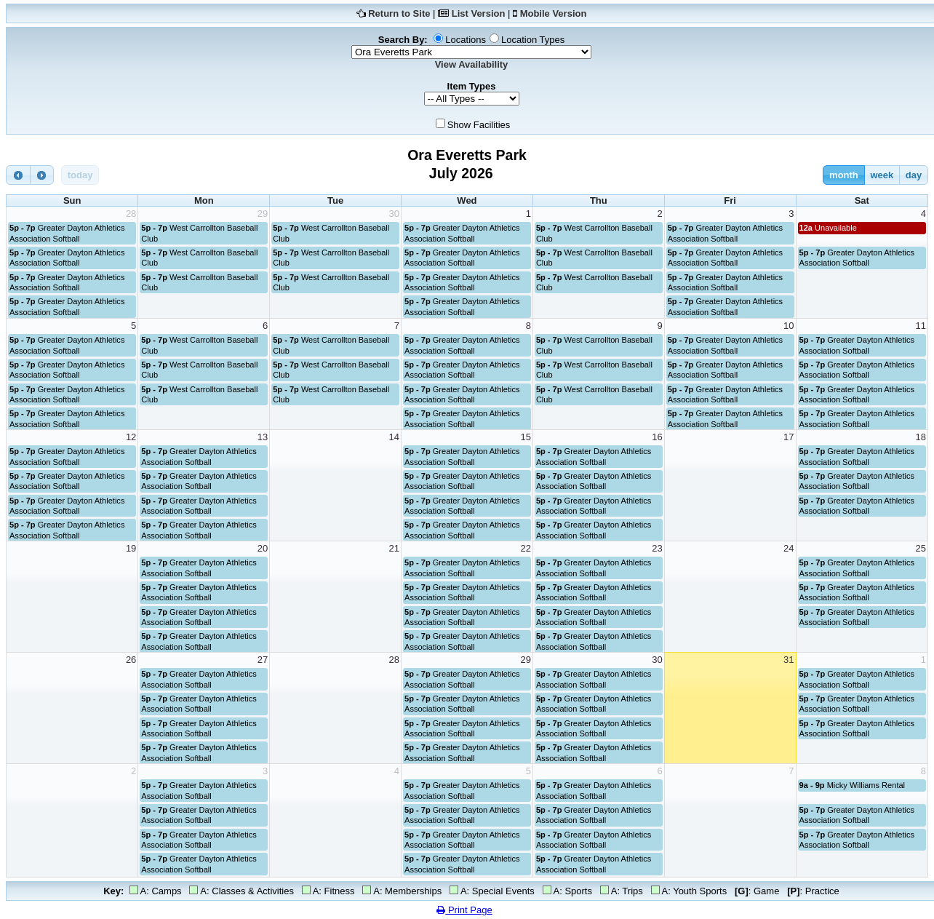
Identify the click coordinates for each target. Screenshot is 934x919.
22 (525, 548)
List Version (479, 13)
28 (131, 213)
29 (263, 213)
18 (921, 436)
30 (394, 213)
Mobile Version (553, 13)
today (80, 175)
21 (394, 548)
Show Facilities (479, 124)
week (881, 175)
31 (788, 659)
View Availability (471, 64)
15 (525, 436)
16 (657, 436)
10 (788, 325)
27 (263, 659)
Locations (465, 39)
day (914, 175)
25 (921, 548)
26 (131, 659)
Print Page (464, 909)
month (843, 175)
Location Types (532, 39)
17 (788, 436)
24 (788, 548)
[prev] (18, 175)
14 (394, 436)
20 (263, 548)
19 (131, 548)
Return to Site (399, 13)
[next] (42, 175)
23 (657, 548)
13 (263, 436)
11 (921, 325)
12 (131, 436)
